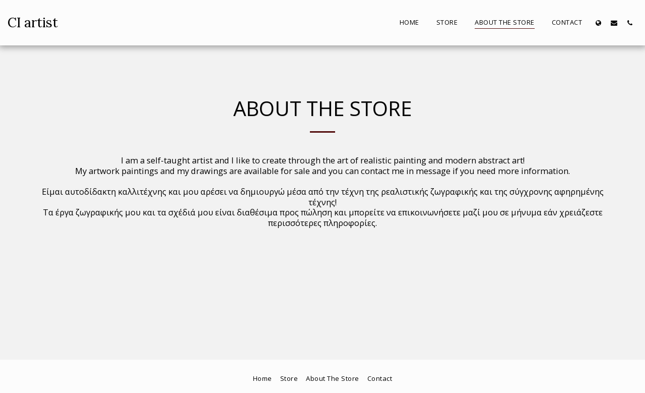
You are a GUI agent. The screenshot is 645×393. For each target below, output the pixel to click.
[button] (614, 22)
